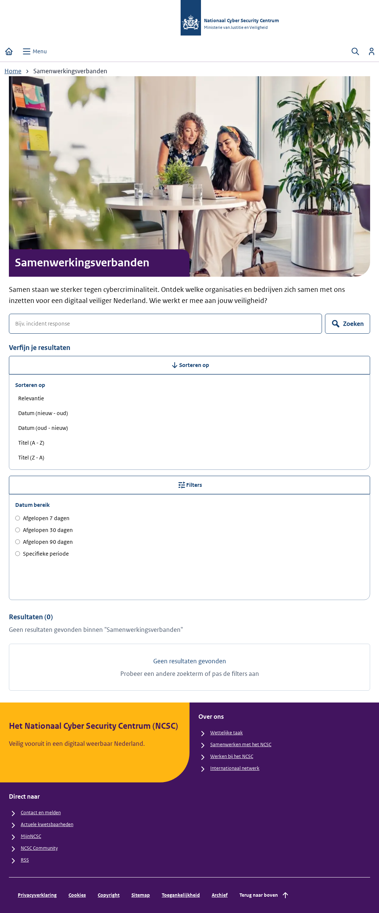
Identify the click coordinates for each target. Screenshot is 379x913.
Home (12, 71)
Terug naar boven (264, 895)
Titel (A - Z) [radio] (31, 442)
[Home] (9, 51)
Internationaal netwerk (234, 768)
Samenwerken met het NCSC (240, 744)
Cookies (77, 895)
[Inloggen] (371, 51)
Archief (220, 895)
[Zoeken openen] (355, 51)
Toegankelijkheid (181, 895)
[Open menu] (34, 51)
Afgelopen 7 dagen (42, 518)
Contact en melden (41, 812)
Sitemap (140, 895)
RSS (25, 860)
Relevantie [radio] (31, 398)
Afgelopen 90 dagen (44, 541)
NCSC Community (39, 848)
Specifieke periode (42, 553)
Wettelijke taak (226, 733)
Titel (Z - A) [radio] (31, 457)
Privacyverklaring (37, 895)
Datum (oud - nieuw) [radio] (43, 427)
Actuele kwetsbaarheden (47, 824)
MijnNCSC (31, 836)
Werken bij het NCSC (231, 756)
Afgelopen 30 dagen (44, 529)
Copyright (109, 895)
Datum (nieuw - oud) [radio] (43, 413)
